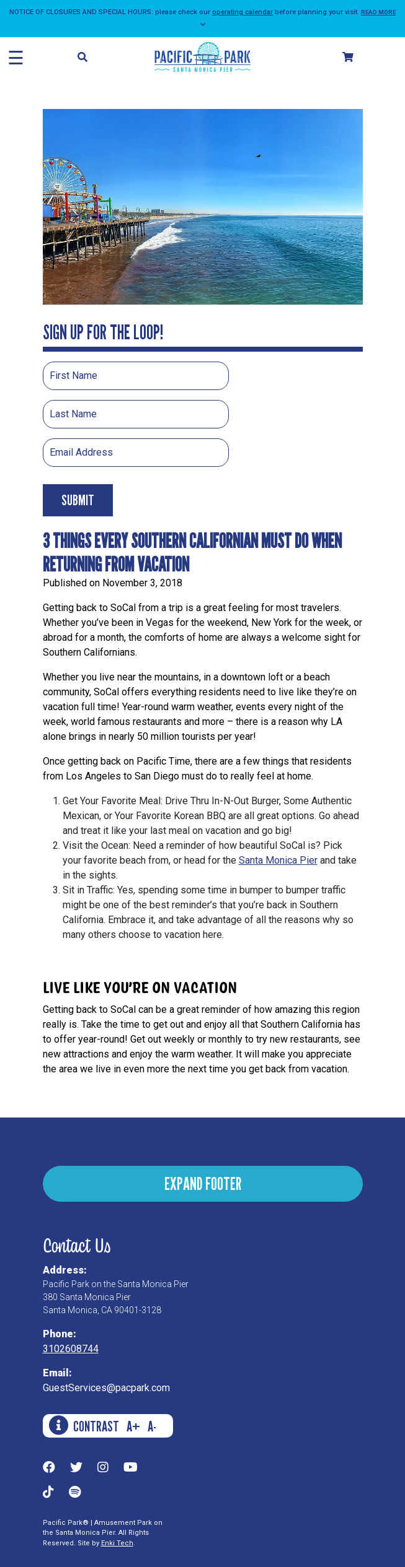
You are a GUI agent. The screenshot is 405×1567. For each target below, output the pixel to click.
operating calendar (242, 12)
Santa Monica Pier (278, 860)
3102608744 (71, 1349)
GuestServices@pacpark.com (106, 1388)
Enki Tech (117, 1543)
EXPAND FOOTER (202, 1183)
